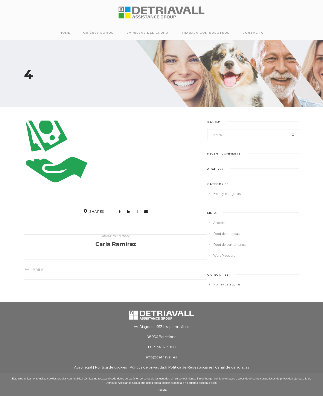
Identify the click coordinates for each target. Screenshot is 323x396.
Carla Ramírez (115, 244)
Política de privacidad (148, 367)
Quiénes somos (98, 32)
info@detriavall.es (161, 357)
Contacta (252, 32)
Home (65, 32)
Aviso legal (83, 367)
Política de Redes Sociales (190, 367)
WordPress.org (224, 256)
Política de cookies (111, 367)
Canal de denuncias (232, 367)
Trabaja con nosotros (205, 32)
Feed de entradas (226, 234)
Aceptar (163, 389)
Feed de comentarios (229, 245)
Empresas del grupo (147, 32)
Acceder (219, 223)
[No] (317, 384)
